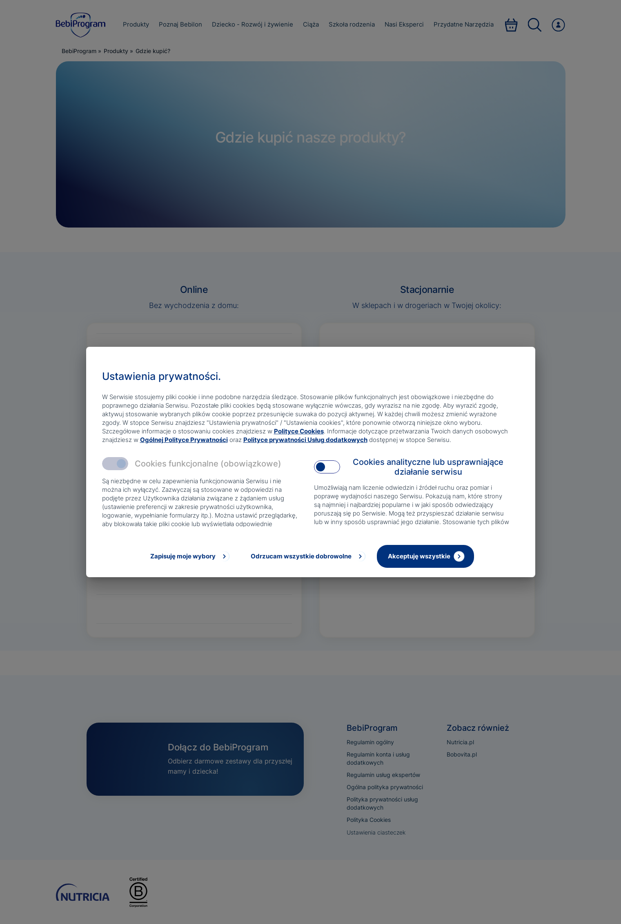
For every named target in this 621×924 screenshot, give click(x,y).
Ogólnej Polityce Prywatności (184, 440)
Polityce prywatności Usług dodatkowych (305, 440)
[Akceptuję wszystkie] (425, 556)
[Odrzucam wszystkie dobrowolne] (307, 556)
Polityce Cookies (299, 431)
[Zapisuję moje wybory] (189, 556)
